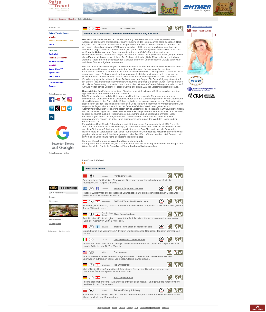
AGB (136, 308)
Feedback (106, 308)
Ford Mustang (120, 252)
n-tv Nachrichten (58, 193)
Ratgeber (72, 19)
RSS (99, 308)
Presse (114, 308)
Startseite (52, 19)
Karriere (122, 308)
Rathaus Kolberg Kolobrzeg (127, 290)
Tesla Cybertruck (122, 265)
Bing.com (53, 201)
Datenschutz (145, 308)
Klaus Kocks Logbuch (124, 214)
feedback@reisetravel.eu (143, 146)
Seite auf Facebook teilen (202, 27)
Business (62, 19)
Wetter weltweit (56, 219)
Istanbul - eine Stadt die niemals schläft (133, 227)
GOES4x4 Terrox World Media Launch (132, 201)
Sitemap (130, 308)
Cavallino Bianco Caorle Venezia (129, 239)
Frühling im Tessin (123, 176)
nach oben (257, 309)
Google (52, 197)
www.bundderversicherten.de (127, 141)
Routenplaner (55, 224)
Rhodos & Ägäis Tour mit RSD (128, 189)
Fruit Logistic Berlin (123, 277)
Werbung (165, 308)
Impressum (155, 308)
